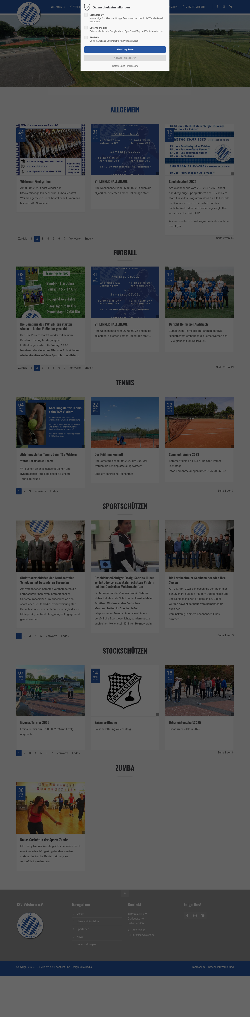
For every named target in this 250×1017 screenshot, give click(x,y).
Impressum (132, 66)
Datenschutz (118, 66)
